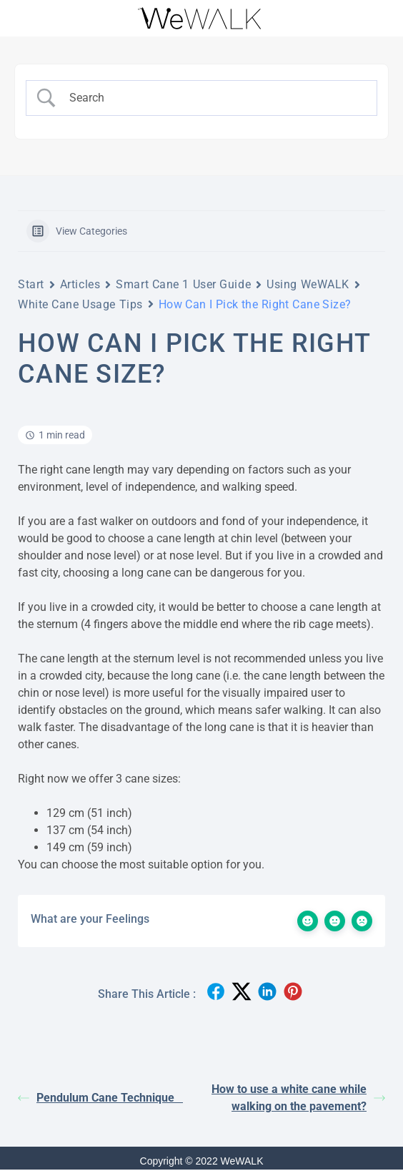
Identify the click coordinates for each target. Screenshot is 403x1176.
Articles (80, 284)
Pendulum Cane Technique (100, 1097)
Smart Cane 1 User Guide (183, 284)
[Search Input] (214, 98)
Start (31, 284)
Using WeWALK (308, 284)
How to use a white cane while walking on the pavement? (298, 1097)
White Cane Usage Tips (80, 304)
